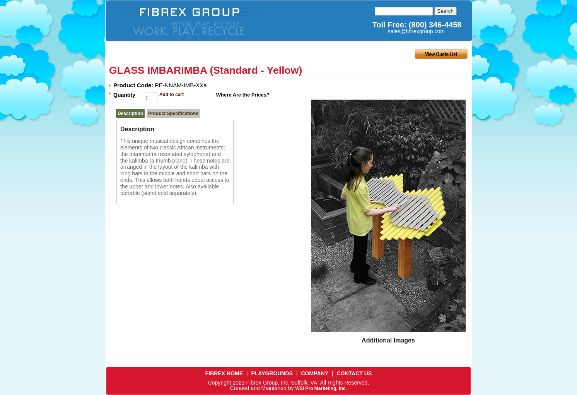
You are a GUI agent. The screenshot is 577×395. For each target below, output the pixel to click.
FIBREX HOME (224, 373)
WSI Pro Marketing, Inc (320, 388)
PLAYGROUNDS (272, 373)
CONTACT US (354, 373)
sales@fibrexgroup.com (416, 31)
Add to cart (171, 94)
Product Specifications (173, 113)
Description (130, 113)
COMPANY (315, 373)
